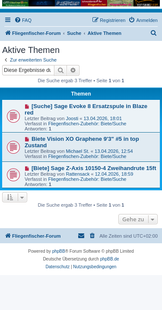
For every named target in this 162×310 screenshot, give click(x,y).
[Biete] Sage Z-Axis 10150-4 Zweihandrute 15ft (94, 168)
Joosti (72, 118)
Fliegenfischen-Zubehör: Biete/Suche (87, 123)
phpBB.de (109, 259)
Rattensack (77, 174)
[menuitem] (23, 20)
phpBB (58, 251)
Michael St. (77, 151)
